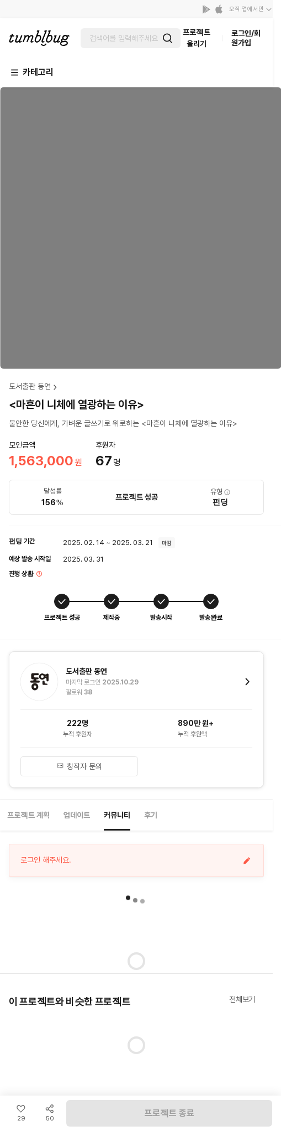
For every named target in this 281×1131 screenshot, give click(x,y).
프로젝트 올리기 (196, 38)
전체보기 (242, 999)
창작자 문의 (79, 766)
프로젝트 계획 (28, 815)
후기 (150, 815)
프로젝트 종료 (169, 1113)
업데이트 (76, 815)
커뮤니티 (117, 815)
